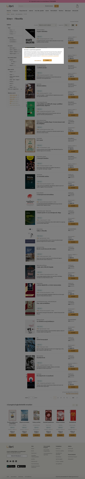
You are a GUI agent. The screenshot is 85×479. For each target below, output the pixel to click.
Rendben (47, 60)
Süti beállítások (38, 60)
